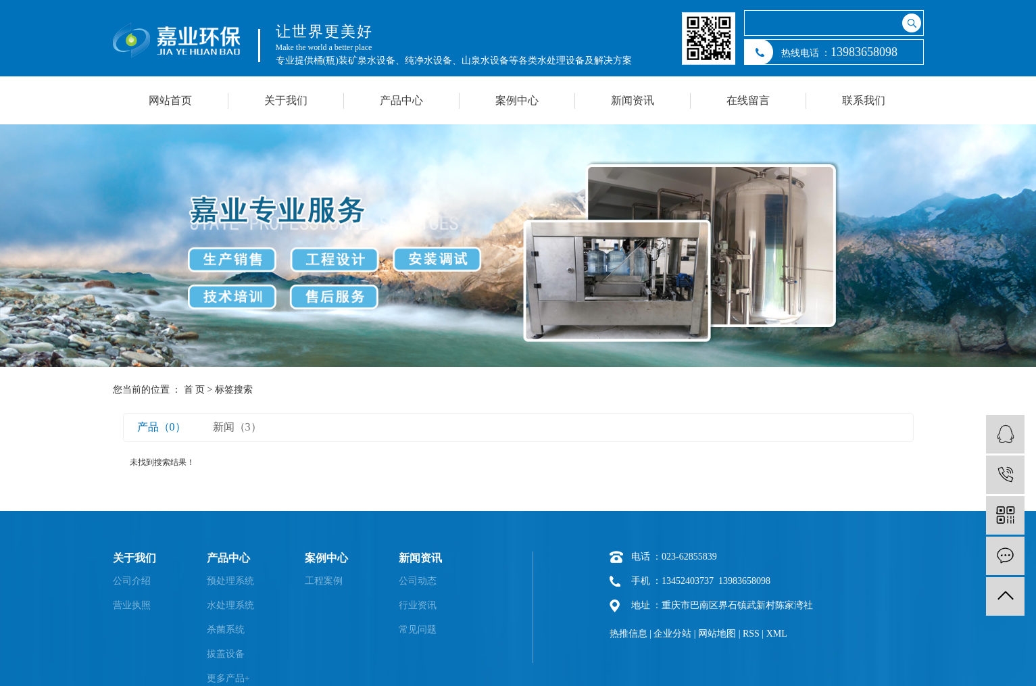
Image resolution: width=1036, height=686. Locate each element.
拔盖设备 (226, 654)
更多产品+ (228, 678)
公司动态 (418, 581)
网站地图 (717, 634)
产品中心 (401, 100)
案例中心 (517, 100)
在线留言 (748, 100)
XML (776, 634)
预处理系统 (230, 581)
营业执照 (132, 605)
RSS (751, 634)
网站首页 (170, 100)
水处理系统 (230, 605)
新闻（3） (237, 427)
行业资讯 (418, 605)
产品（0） (161, 427)
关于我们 (285, 100)
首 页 (194, 390)
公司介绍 (132, 581)
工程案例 (324, 581)
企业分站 (672, 634)
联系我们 (863, 100)
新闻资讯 (632, 100)
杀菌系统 (226, 629)
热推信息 (628, 634)
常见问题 (418, 629)
